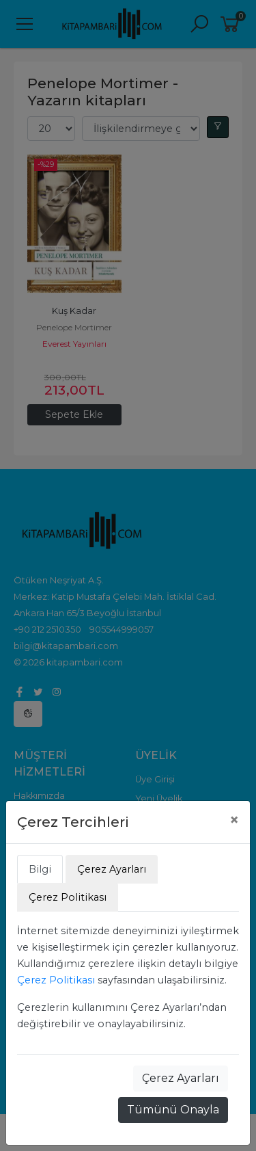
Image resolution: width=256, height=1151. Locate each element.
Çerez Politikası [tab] (67, 897)
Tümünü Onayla (173, 1109)
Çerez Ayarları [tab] (111, 869)
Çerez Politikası (56, 980)
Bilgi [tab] (40, 869)
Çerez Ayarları (180, 1078)
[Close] (234, 820)
